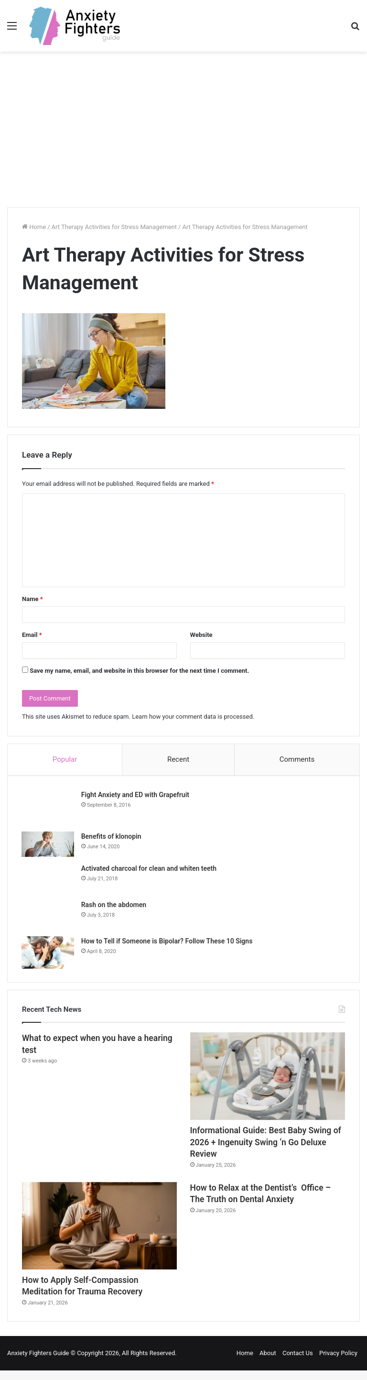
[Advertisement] (183, 133)
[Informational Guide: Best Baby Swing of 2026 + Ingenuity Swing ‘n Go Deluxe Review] (267, 1077)
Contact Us (297, 1362)
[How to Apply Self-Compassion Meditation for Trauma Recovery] (99, 1232)
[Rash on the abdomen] (48, 915)
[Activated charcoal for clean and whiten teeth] (48, 879)
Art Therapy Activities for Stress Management (114, 226)
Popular (65, 759)
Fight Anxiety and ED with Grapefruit (136, 795)
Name (32, 598)
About (267, 1362)
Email (32, 634)
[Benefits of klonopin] (48, 844)
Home (34, 226)
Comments (297, 759)
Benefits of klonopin (112, 837)
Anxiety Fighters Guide (38, 1362)
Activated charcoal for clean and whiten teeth (149, 869)
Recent (178, 759)
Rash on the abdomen (114, 905)
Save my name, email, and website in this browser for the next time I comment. (139, 670)
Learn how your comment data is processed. (193, 716)
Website (201, 634)
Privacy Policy (338, 1362)
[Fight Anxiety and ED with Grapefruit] (48, 808)
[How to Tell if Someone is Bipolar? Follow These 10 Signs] (48, 953)
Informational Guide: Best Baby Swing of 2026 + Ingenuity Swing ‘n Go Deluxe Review (265, 1146)
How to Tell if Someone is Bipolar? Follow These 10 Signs (167, 941)
